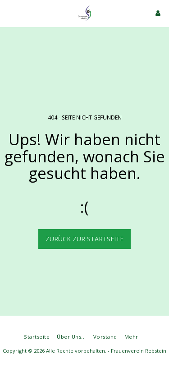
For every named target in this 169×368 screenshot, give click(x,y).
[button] (10, 13)
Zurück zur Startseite (84, 239)
